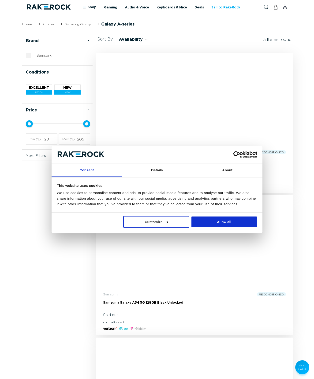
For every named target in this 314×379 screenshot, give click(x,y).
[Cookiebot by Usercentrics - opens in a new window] (236, 154)
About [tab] (227, 170)
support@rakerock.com (45, 322)
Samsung (44, 62)
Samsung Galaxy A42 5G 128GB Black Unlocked (123, 143)
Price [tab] (31, 116)
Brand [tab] (32, 47)
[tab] (161, 308)
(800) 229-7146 (38, 315)
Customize (156, 222)
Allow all (224, 222)
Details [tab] (157, 170)
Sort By (105, 46)
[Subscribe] (163, 272)
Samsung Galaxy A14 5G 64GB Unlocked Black (260, 143)
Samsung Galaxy (78, 24)
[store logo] (48, 7)
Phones (48, 24)
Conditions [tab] (37, 79)
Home (27, 24)
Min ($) (35, 146)
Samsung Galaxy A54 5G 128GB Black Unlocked (189, 143)
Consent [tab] (87, 170)
